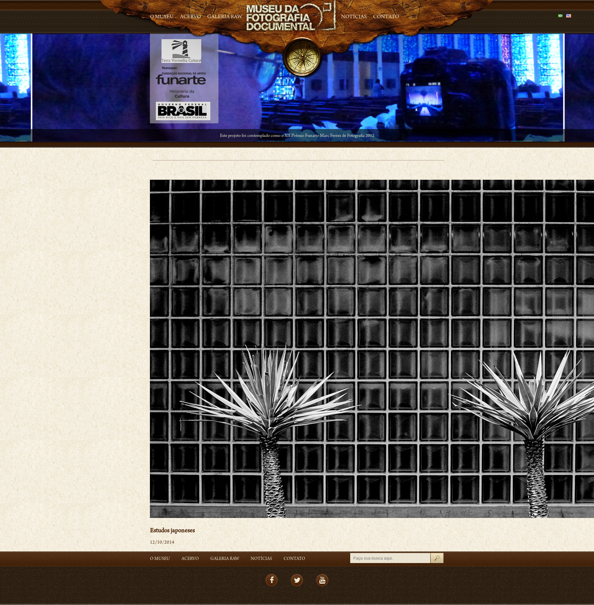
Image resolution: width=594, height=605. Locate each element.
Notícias (354, 17)
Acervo (190, 17)
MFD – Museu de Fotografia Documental (291, 16)
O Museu (162, 17)
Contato (386, 17)
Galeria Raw (224, 17)
